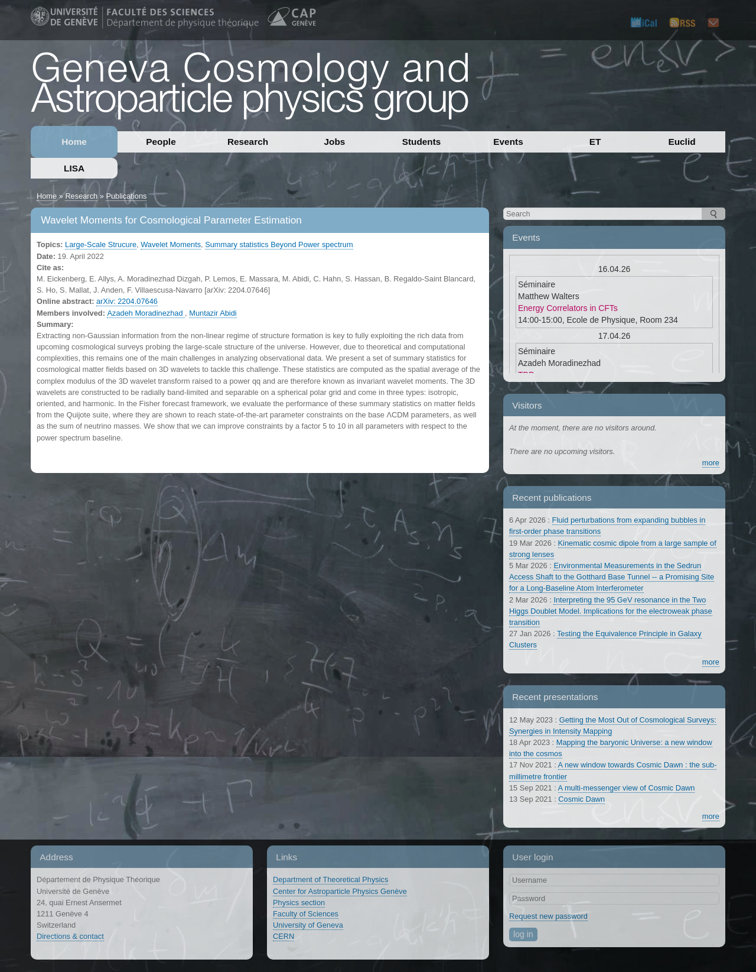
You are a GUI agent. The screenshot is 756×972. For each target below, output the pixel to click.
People (160, 142)
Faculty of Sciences (305, 913)
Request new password (548, 916)
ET (595, 142)
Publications (126, 196)
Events (508, 142)
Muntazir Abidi (212, 313)
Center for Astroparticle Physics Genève (340, 891)
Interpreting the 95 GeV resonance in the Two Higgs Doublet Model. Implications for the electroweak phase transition (610, 611)
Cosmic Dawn (581, 799)
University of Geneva (308, 925)
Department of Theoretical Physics (330, 879)
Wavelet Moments (171, 244)
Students (421, 142)
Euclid (681, 142)
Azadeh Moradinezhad (146, 313)
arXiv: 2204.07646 (127, 301)
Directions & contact (70, 936)
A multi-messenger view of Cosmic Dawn (626, 787)
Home (74, 142)
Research (247, 142)
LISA (74, 168)
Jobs (335, 142)
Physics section (299, 902)
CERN (283, 936)
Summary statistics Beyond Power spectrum (279, 244)
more (710, 462)
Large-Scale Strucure (100, 244)
